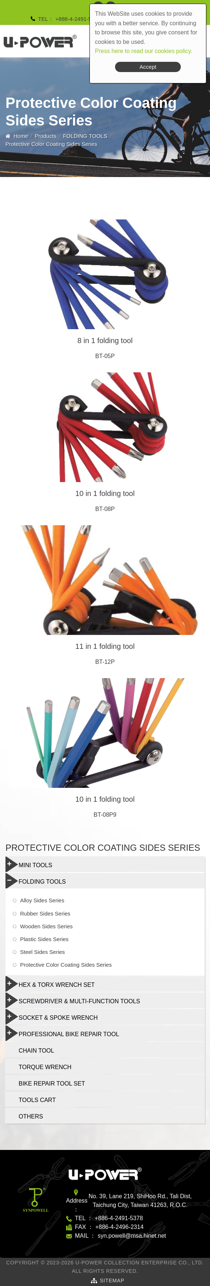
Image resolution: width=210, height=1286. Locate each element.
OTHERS (31, 1116)
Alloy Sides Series (42, 900)
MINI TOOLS (28, 864)
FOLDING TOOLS (85, 136)
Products (45, 136)
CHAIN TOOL (36, 1051)
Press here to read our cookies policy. (143, 51)
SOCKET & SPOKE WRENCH (51, 1016)
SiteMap (112, 1280)
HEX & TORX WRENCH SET (50, 984)
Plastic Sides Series (44, 939)
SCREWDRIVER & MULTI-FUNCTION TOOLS (72, 1000)
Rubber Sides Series (45, 913)
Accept (148, 67)
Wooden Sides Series (46, 926)
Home (21, 136)
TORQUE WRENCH (45, 1067)
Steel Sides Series (42, 952)
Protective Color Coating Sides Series (66, 965)
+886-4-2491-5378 (78, 19)
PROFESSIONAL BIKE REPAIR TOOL (62, 1033)
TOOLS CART (37, 1100)
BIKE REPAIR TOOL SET (52, 1083)
